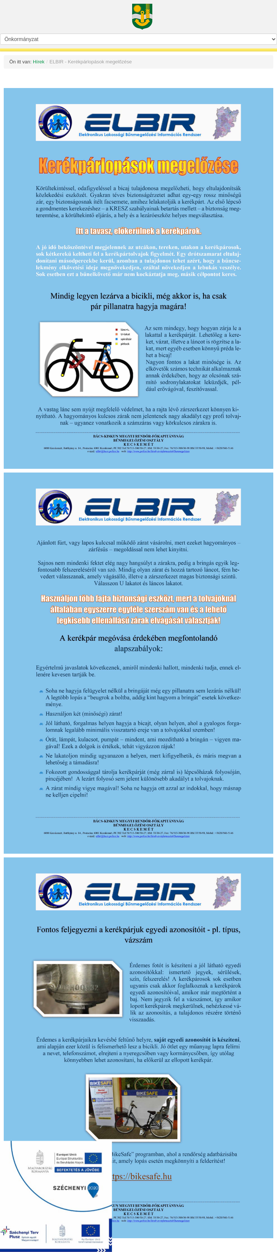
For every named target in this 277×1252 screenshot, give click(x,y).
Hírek (38, 62)
